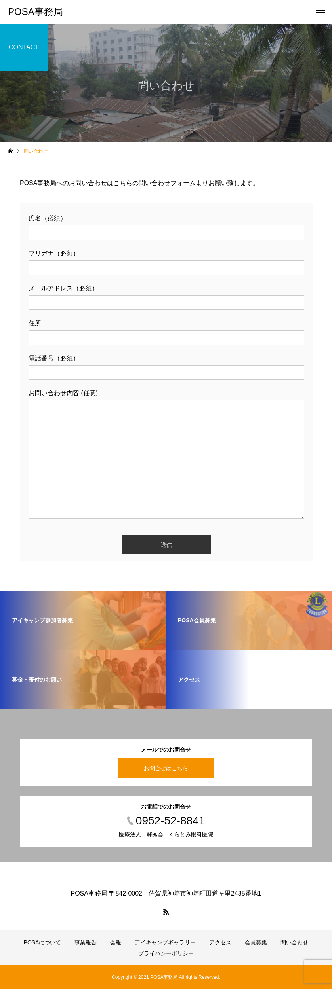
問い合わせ (294, 942)
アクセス (220, 942)
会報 (115, 942)
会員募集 (256, 942)
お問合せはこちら (166, 768)
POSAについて (42, 942)
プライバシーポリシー (166, 953)
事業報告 (85, 942)
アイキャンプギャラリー (165, 942)
